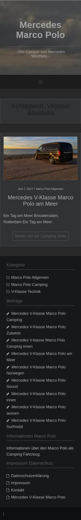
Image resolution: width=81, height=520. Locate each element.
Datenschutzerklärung (30, 476)
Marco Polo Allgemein (49, 188)
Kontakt (17, 490)
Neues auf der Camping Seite (40, 236)
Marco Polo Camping (29, 284)
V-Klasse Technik (26, 291)
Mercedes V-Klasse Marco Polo (38, 497)
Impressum (20, 483)
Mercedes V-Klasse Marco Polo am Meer (40, 200)
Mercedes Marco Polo (40, 30)
